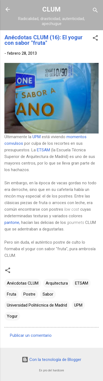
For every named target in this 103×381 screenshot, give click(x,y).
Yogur (12, 316)
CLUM (51, 9)
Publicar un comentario (31, 335)
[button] (95, 39)
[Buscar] (95, 11)
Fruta (11, 294)
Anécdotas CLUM (22, 283)
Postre (29, 294)
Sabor (48, 294)
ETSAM (43, 150)
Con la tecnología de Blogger (51, 359)
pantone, (12, 222)
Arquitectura (57, 283)
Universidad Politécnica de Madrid (37, 305)
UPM (36, 136)
